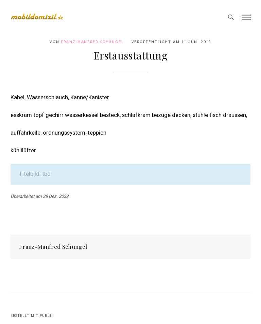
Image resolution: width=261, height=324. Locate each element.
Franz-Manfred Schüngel (92, 42)
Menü (246, 17)
